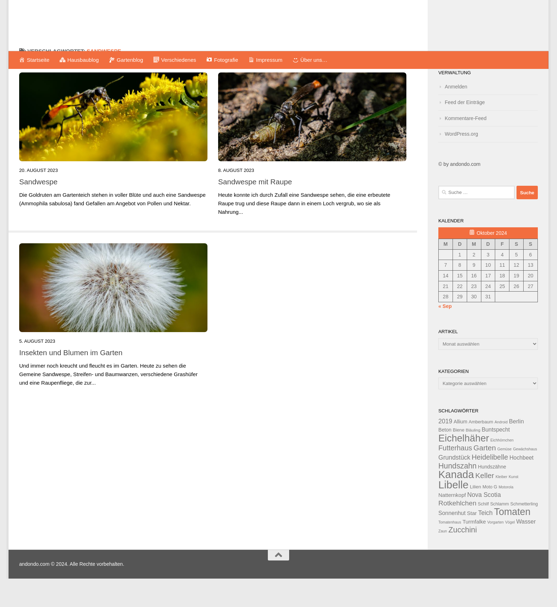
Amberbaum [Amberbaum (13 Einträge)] (481, 450)
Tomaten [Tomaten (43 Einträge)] (512, 540)
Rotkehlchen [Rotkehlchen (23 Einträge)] (457, 531)
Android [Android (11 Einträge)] (501, 450)
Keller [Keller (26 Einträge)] (484, 504)
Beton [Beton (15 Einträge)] (444, 458)
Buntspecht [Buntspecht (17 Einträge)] (496, 458)
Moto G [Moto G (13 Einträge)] (489, 515)
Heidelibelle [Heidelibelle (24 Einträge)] (490, 485)
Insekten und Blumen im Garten (71, 381)
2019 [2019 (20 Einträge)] (445, 449)
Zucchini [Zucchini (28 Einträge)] (462, 558)
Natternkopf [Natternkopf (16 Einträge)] (452, 523)
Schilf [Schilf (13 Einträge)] (483, 532)
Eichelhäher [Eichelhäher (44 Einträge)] (463, 466)
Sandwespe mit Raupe (255, 210)
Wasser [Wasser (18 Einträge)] (526, 550)
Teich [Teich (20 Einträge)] (485, 541)
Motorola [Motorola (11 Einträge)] (506, 515)
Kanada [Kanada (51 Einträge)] (456, 503)
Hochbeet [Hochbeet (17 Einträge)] (521, 486)
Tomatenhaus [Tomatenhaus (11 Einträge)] (449, 550)
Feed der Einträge (465, 131)
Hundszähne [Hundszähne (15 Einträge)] (492, 495)
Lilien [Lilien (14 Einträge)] (475, 515)
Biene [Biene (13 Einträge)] (458, 458)
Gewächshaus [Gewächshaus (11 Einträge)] (525, 477)
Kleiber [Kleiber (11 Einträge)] (501, 505)
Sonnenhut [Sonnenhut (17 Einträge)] (452, 541)
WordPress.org (461, 162)
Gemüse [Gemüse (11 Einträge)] (504, 477)
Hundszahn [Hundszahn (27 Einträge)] (457, 494)
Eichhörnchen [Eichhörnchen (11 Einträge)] (502, 468)
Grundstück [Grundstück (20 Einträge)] (454, 485)
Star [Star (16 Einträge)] (472, 541)
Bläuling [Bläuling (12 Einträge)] (473, 458)
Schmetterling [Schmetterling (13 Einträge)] (524, 532)
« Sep (445, 334)
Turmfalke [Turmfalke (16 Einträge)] (474, 550)
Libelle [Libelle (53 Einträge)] (453, 513)
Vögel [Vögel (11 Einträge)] (510, 550)
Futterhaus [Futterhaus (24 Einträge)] (455, 476)
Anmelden (456, 115)
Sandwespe (38, 210)
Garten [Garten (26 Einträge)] (485, 476)
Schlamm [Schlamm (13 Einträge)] (499, 532)
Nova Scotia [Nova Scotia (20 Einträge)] (484, 523)
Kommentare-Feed (466, 147)
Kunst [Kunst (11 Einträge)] (513, 505)
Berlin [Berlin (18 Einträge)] (516, 449)
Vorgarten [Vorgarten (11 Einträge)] (495, 550)
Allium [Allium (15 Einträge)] (460, 450)
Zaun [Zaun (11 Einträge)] (442, 559)
